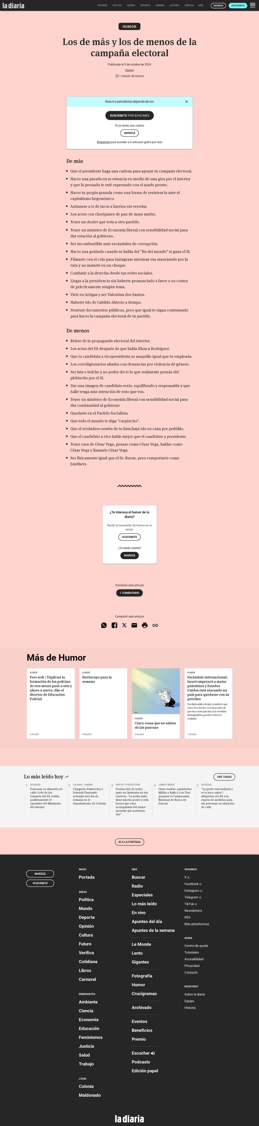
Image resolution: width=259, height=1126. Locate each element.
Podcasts (141, 1062)
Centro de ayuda (196, 946)
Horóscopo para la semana (97, 679)
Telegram (192, 897)
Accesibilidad (193, 959)
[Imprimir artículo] (145, 625)
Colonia (86, 1086)
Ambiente (88, 1002)
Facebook (193, 884)
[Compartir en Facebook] (114, 625)
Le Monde (141, 944)
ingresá (129, 133)
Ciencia (86, 1010)
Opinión (86, 926)
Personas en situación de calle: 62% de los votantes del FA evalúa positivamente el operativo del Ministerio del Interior (46, 798)
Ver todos (224, 777)
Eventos (139, 1021)
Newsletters (193, 911)
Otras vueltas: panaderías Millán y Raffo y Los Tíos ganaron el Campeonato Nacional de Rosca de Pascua (174, 796)
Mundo (85, 908)
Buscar (138, 877)
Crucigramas (144, 993)
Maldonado (90, 1095)
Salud (84, 1055)
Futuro (85, 943)
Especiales (142, 895)
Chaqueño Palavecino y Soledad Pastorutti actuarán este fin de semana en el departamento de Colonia (89, 796)
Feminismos (91, 1037)
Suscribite (238, 5)
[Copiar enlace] (155, 625)
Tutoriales (191, 952)
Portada (87, 877)
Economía (89, 1019)
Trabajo (86, 1064)
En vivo (139, 912)
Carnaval (87, 979)
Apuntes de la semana (153, 930)
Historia (190, 1008)
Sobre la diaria (194, 994)
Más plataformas (196, 924)
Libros (85, 970)
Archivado (142, 1007)
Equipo (189, 1001)
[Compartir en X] (124, 625)
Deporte (87, 917)
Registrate (103, 142)
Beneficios (142, 1030)
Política (86, 899)
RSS (187, 917)
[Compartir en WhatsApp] (104, 625)
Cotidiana (88, 961)
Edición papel (145, 1070)
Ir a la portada (130, 842)
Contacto (191, 972)
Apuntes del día (147, 921)
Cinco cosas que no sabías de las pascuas (155, 725)
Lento (137, 953)
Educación (89, 1028)
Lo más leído (144, 903)
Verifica (86, 952)
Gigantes (140, 962)
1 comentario (129, 593)
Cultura (86, 935)
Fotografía (142, 975)
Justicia (86, 1046)
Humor (129, 26)
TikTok (190, 904)
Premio (139, 1039)
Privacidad (191, 966)
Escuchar (143, 1053)
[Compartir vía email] (134, 625)
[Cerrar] (186, 101)
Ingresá (218, 5)
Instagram (193, 890)
